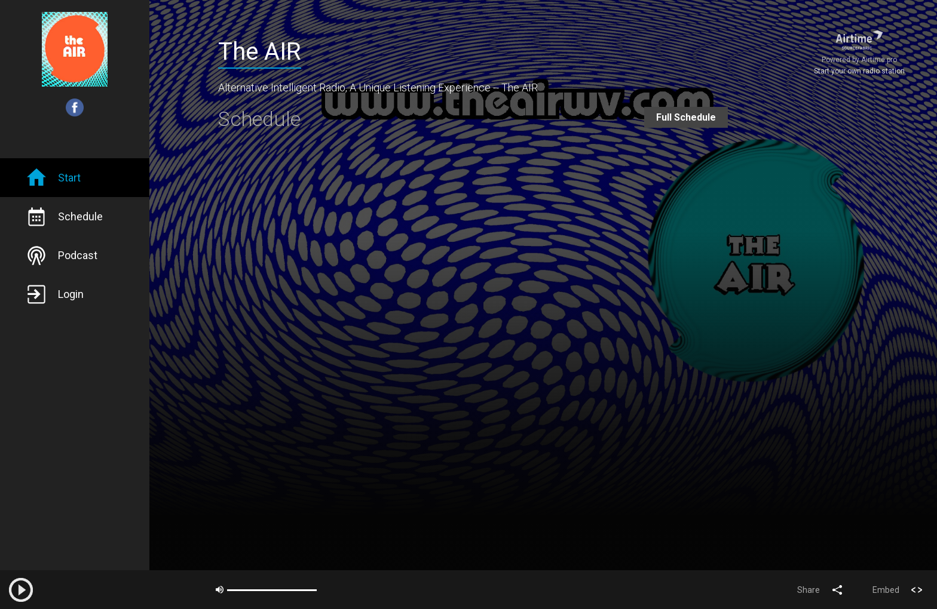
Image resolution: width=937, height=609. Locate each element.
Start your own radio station (859, 71)
